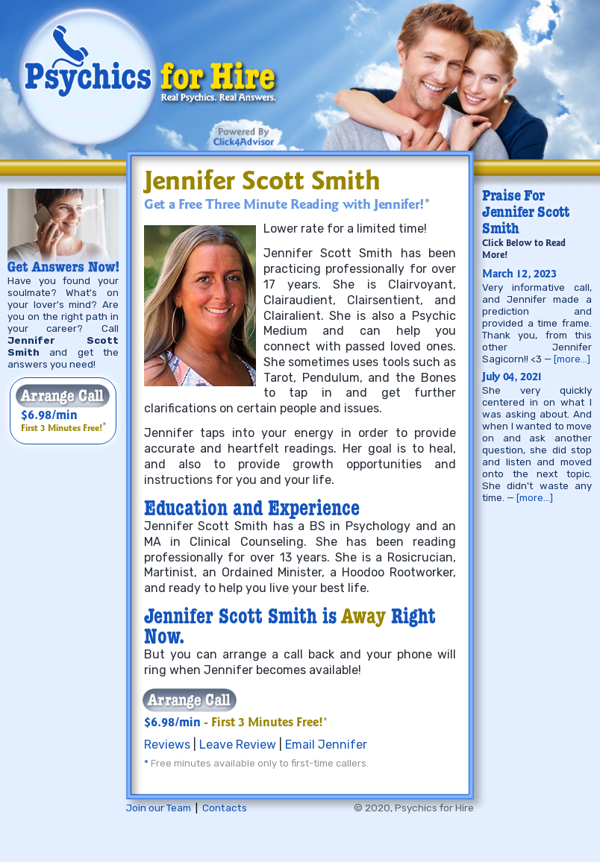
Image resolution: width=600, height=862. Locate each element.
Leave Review (237, 744)
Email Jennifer (326, 744)
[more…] (572, 359)
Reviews (167, 744)
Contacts (224, 808)
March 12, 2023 (519, 275)
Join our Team (158, 808)
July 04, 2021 (512, 378)
